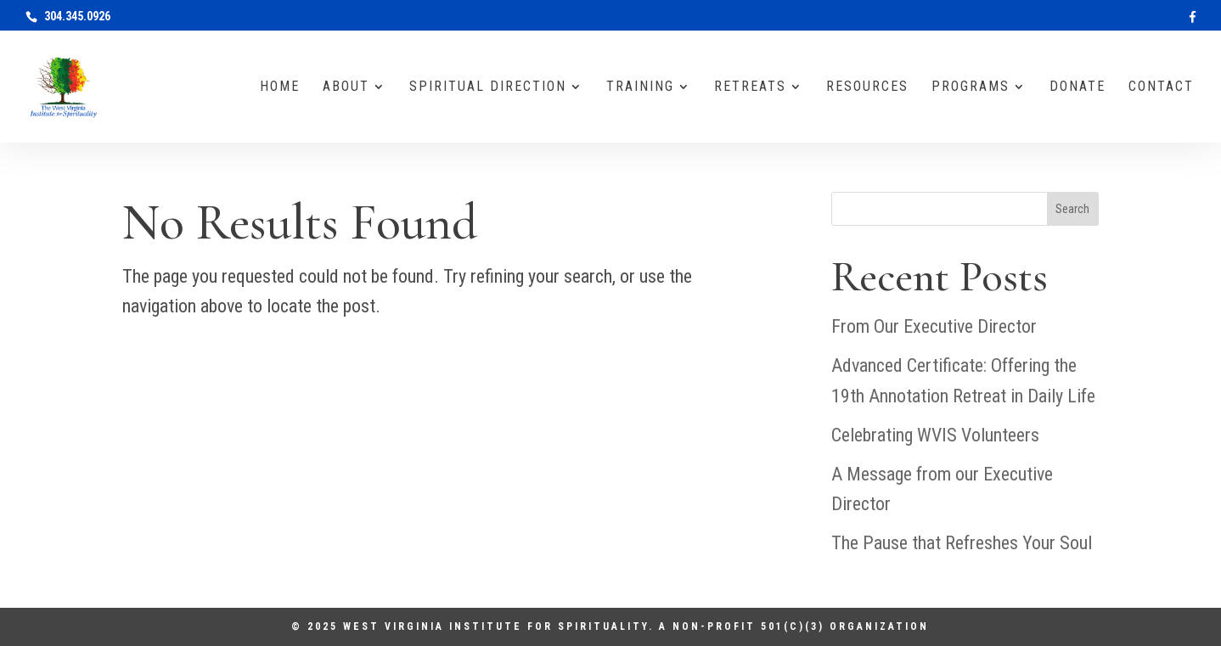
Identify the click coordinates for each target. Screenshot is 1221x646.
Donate (1077, 87)
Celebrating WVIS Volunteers (935, 435)
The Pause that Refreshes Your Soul (961, 542)
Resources (867, 87)
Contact (1161, 87)
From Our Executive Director (934, 326)
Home (280, 87)
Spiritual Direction (487, 87)
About (346, 87)
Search (1072, 209)
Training (640, 87)
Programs (970, 87)
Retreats (750, 87)
